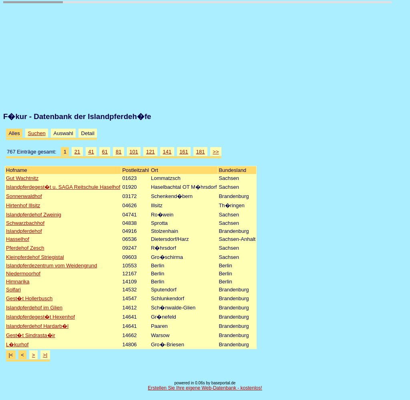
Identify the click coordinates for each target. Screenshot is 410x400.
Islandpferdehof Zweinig (33, 215)
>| (45, 355)
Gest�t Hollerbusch (29, 298)
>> (216, 152)
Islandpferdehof (24, 231)
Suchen (37, 133)
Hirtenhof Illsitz (23, 205)
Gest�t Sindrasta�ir (30, 335)
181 (200, 152)
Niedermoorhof (23, 274)
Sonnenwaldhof (24, 196)
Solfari (13, 290)
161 (183, 152)
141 (167, 152)
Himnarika (18, 282)
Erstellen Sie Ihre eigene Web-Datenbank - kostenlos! (205, 388)
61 (105, 152)
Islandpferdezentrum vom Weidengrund (51, 266)
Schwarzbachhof (25, 223)
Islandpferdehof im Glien (34, 308)
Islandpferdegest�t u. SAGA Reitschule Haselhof (63, 187)
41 (91, 152)
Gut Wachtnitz (22, 178)
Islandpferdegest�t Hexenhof (40, 317)
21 (77, 152)
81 (118, 152)
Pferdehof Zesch (25, 248)
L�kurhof (17, 344)
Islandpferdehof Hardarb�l (37, 326)
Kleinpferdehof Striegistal (35, 257)
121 (150, 152)
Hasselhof (17, 239)
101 (133, 152)
